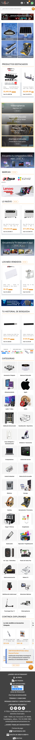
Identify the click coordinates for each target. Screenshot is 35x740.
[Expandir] (23, 3)
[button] (30, 666)
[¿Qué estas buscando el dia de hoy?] (16, 9)
